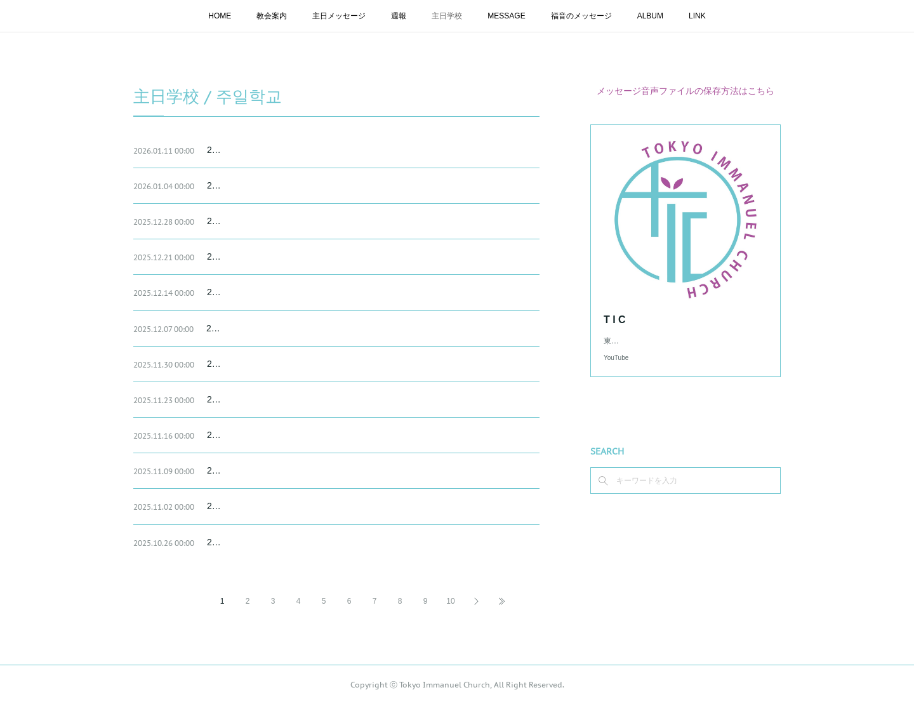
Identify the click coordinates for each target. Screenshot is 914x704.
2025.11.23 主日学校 (248, 399)
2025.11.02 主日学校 (248, 506)
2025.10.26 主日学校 (248, 542)
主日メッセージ (339, 15)
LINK (697, 15)
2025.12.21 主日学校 (248, 256)
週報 (398, 15)
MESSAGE (506, 15)
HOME (219, 15)
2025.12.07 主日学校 (247, 328)
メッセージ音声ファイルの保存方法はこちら (685, 91)
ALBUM (650, 15)
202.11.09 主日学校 (245, 470)
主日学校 (447, 15)
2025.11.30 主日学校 (248, 364)
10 (450, 601)
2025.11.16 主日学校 (248, 435)
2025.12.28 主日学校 (248, 221)
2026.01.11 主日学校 (248, 150)
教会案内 (271, 15)
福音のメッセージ (581, 15)
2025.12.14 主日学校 (248, 292)
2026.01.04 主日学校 (248, 185)
